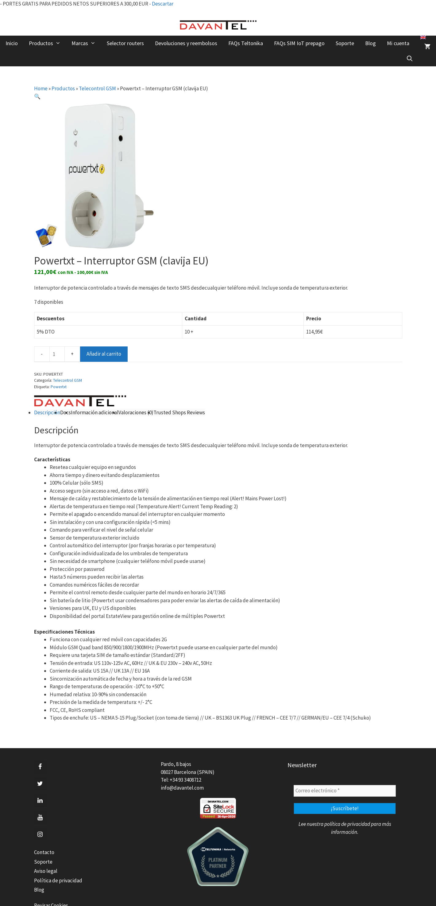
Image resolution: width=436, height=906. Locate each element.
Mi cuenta (398, 43)
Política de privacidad (58, 880)
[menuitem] (423, 37)
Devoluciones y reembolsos (186, 43)
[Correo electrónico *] (345, 791)
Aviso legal (45, 871)
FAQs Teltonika (245, 43)
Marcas (86, 43)
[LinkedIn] (40, 800)
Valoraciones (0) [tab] (135, 412)
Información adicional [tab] (94, 412)
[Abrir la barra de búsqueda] (410, 58)
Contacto (44, 852)
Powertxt (59, 386)
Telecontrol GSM (97, 88)
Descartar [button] (162, 3)
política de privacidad (347, 824)
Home (41, 88)
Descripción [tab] (47, 412)
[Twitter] (40, 783)
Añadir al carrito (104, 353)
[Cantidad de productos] (57, 354)
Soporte (345, 43)
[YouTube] (40, 817)
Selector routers (125, 43)
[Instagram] (40, 834)
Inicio (12, 43)
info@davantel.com (182, 787)
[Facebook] (40, 766)
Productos (47, 43)
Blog (370, 43)
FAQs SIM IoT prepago (299, 43)
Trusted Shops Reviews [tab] (179, 412)
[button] (37, 96)
